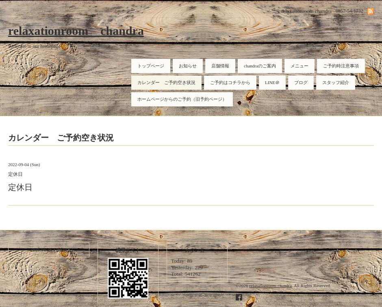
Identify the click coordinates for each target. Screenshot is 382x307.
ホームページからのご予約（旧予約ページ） (182, 99)
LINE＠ (272, 82)
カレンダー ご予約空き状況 (166, 82)
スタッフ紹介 (335, 82)
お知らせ (188, 65)
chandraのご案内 (260, 65)
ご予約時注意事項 (341, 65)
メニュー (299, 65)
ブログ (301, 82)
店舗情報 (220, 65)
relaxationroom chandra (76, 30)
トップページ (150, 65)
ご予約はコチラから (230, 82)
